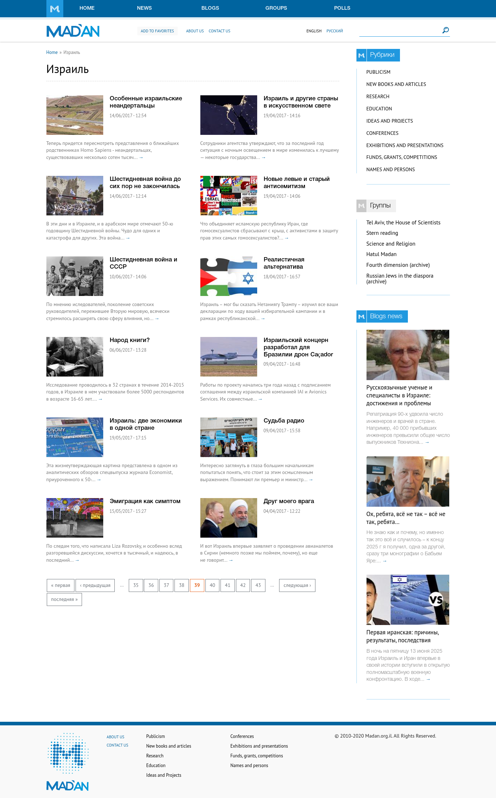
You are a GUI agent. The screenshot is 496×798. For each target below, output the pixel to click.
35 (135, 585)
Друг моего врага (289, 501)
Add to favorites (157, 30)
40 (212, 585)
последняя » (64, 599)
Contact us (219, 30)
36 (151, 585)
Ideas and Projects (390, 121)
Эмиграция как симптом (145, 501)
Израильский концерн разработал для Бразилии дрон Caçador (298, 347)
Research (378, 96)
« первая (60, 585)
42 (243, 585)
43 (258, 585)
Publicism (379, 72)
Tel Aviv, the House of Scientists (404, 222)
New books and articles (396, 84)
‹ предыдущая (95, 585)
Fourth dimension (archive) (398, 265)
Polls (342, 8)
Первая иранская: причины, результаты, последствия (403, 636)
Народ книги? (130, 340)
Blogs (210, 8)
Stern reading (383, 233)
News (144, 8)
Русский (335, 30)
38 (181, 585)
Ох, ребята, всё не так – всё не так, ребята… (406, 518)
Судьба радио (284, 421)
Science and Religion (391, 244)
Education (379, 108)
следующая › (297, 585)
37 (166, 585)
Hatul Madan (382, 254)
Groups (276, 8)
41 (227, 585)
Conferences (383, 133)
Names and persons (391, 169)
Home (87, 8)
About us (195, 30)
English (314, 30)
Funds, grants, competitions (402, 157)
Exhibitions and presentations (405, 145)
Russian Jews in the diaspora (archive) (400, 279)
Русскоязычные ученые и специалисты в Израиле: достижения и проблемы (399, 395)
